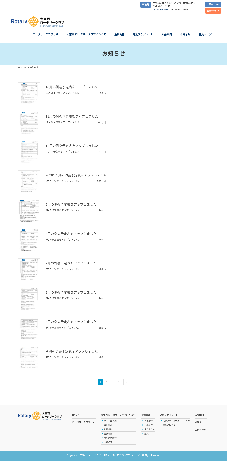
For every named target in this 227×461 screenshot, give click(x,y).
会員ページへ (213, 11)
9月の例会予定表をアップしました (72, 204)
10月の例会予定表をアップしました (73, 87)
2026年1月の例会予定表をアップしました (78, 175)
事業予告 (148, 420)
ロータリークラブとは (83, 422)
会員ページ (200, 429)
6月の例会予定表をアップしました (72, 292)
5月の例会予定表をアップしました (72, 322)
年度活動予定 (169, 425)
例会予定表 (149, 429)
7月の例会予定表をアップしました (72, 263)
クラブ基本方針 (111, 420)
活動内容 (145, 415)
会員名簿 (108, 442)
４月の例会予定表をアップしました (73, 351)
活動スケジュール (169, 415)
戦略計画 (108, 425)
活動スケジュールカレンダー (176, 420)
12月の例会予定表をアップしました (73, 146)
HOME (75, 415)
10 (119, 382)
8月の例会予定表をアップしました (72, 234)
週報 (146, 434)
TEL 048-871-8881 (161, 9)
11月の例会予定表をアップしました (73, 116)
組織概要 (108, 434)
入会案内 (199, 415)
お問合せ (199, 422)
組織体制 (108, 429)
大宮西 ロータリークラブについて (118, 415)
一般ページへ (213, 4)
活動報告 (148, 425)
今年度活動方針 (111, 438)
